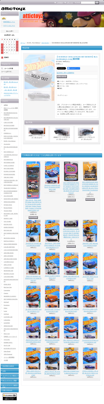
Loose (5, 311)
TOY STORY (7, 221)
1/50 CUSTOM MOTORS (11, 250)
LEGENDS (7, 323)
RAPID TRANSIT (9, 227)
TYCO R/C (7, 339)
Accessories (7, 144)
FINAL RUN (7, 284)
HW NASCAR (8, 230)
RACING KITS (8, 224)
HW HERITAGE (8, 159)
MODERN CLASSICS (10, 296)
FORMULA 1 (7, 133)
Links (4, 371)
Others (5, 308)
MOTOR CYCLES (9, 273)
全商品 (6, 105)
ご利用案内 (59, 2)
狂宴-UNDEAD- (7, 390)
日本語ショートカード (10, 336)
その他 (6, 360)
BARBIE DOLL (8, 342)
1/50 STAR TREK (9, 276)
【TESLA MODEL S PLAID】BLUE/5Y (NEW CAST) (90, 373)
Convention (7, 290)
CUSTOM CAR (8, 317)
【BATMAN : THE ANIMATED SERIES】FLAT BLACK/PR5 (52, 245)
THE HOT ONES (8, 177)
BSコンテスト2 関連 (9, 380)
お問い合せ (70, 2)
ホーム (23, 43)
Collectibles (7, 320)
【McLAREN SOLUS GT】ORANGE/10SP (33, 373)
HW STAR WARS (9, 168)
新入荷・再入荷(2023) (10, 87)
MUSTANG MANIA (9, 238)
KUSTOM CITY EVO (10, 348)
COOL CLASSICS (9, 165)
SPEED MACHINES (9, 201)
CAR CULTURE (8, 122)
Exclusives (7, 305)
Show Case (7, 333)
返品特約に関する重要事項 (65, 73)
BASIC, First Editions (10, 141)
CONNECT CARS (9, 267)
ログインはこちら (9, 25)
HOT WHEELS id (9, 151)
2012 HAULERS (8, 196)
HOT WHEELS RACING (11, 299)
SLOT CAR (7, 345)
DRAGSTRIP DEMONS (10, 244)
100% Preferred (8, 354)
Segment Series (8, 204)
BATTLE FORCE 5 (9, 241)
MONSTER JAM (8, 270)
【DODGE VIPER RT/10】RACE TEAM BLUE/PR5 (52, 187)
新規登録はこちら (9, 22)
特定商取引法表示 (8, 366)
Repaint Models (8, 207)
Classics (6, 293)
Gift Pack (6, 314)
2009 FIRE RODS (9, 253)
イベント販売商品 (9, 357)
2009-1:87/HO (7, 264)
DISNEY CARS (8, 218)
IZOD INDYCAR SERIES (11, 198)
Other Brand (7, 351)
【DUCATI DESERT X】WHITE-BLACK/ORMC (33, 278)
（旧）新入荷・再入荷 (10, 90)
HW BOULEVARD (9, 125)
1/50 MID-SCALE (9, 261)
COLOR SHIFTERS (9, 247)
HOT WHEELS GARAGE (11, 185)
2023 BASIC (45, 43)
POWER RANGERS (9, 174)
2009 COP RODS (8, 256)
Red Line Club (8, 287)
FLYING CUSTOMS (9, 171)
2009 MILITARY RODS (10, 259)
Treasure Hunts (8, 210)
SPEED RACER (8, 326)
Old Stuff (6, 302)
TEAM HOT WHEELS (10, 188)
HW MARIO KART (9, 162)
